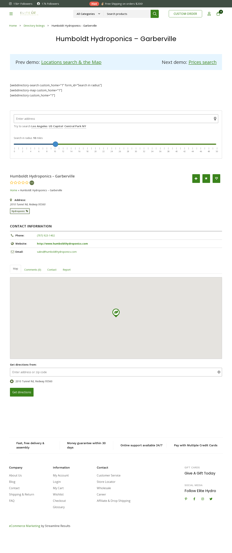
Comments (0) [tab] (32, 288)
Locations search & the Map (71, 80)
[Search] (163, 18)
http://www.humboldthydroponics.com (62, 262)
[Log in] (209, 19)
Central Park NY (75, 144)
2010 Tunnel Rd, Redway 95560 (31, 399)
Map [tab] (15, 287)
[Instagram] (202, 517)
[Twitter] (211, 517)
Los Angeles (39, 144)
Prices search (202, 80)
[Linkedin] (186, 517)
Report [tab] (67, 288)
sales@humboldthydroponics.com (57, 270)
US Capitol (56, 144)
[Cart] (218, 19)
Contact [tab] (52, 288)
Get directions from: (23, 383)
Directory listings (34, 44)
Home (13, 44)
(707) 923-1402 (46, 253)
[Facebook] (194, 517)
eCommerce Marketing (24, 544)
